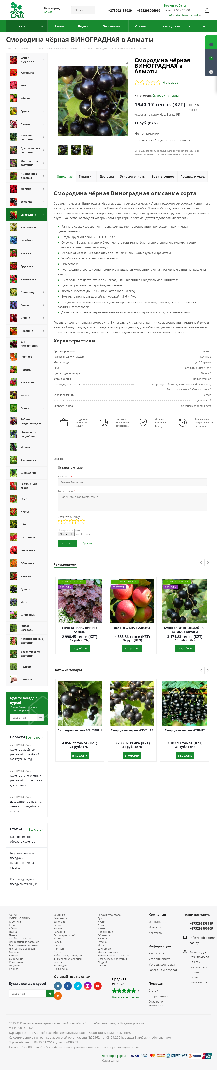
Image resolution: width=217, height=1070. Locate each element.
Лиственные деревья (22, 948)
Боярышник (105, 932)
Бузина (102, 942)
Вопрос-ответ (158, 996)
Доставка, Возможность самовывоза (123, 422)
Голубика (14, 965)
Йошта (57, 962)
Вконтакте (58, 986)
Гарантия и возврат (163, 970)
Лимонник (104, 928)
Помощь (156, 983)
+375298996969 (148, 10)
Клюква (13, 969)
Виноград (59, 921)
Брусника (59, 915)
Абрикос (58, 938)
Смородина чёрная (166, 95)
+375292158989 (120, 10)
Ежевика (14, 955)
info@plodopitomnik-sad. (181, 15)
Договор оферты (114, 1056)
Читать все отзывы (126, 997)
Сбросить (87, 543)
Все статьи (36, 829)
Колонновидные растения (114, 955)
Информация (160, 946)
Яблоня (13, 928)
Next (208, 562)
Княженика (60, 918)
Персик (57, 942)
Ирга (101, 945)
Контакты (155, 933)
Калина (102, 938)
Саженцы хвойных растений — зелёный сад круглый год (24, 754)
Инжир (57, 945)
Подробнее (80, 648)
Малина (14, 952)
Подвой (102, 962)
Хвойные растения (20, 938)
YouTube (98, 986)
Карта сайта (110, 1060)
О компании (158, 922)
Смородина (16, 959)
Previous (201, 562)
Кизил (101, 921)
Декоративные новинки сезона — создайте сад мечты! (26, 806)
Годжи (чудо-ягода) (109, 915)
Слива (57, 925)
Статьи (153, 990)
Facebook (68, 986)
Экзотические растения (112, 959)
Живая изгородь (108, 952)
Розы (12, 925)
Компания (157, 914)
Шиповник (104, 948)
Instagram (88, 986)
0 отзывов (170, 82)
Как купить (156, 953)
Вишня (57, 928)
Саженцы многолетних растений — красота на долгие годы (26, 780)
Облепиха (104, 935)
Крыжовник (16, 962)
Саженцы (103, 965)
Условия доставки (162, 964)
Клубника (15, 921)
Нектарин (59, 948)
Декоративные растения (24, 942)
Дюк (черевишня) (64, 935)
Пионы (13, 935)
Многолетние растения (23, 945)
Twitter (78, 986)
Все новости (35, 737)
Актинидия (60, 965)
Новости (155, 927)
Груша (13, 932)
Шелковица (60, 969)
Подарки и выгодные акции (82, 422)
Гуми (101, 918)
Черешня (59, 932)
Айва (101, 925)
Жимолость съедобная (67, 959)
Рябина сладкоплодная (67, 955)
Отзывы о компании (156, 1003)
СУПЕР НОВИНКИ (20, 918)
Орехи (57, 952)
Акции (13, 915)
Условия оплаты (160, 959)
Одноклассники (58, 996)
